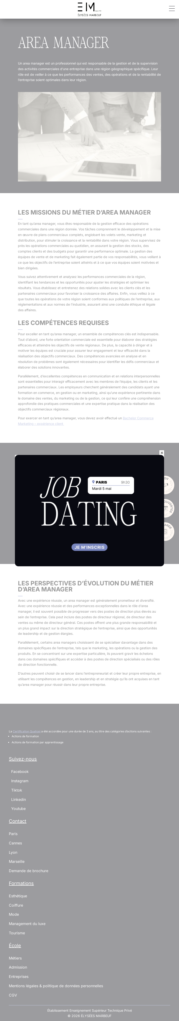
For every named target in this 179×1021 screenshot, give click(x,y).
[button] (170, 8)
